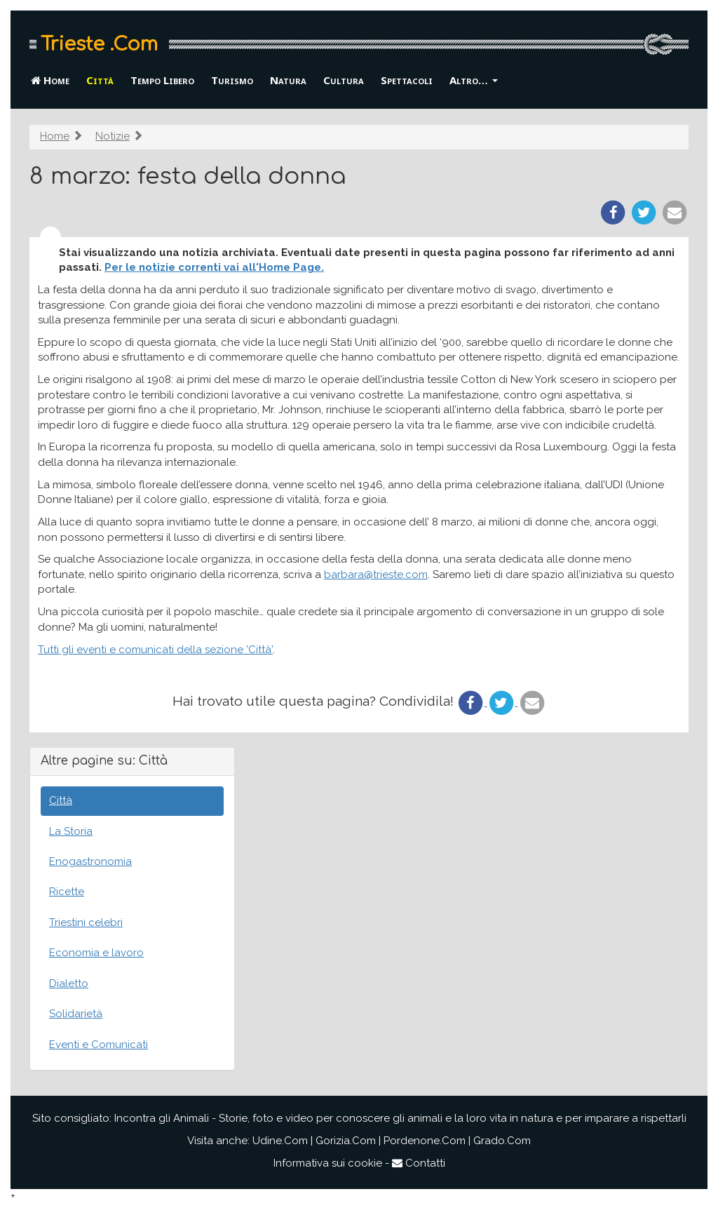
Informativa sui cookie (327, 1163)
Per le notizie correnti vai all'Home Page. (214, 267)
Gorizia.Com (346, 1140)
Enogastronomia (90, 861)
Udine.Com (280, 1140)
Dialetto (68, 983)
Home (50, 80)
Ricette (66, 891)
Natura (288, 80)
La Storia (71, 831)
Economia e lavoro (96, 952)
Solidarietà (75, 1013)
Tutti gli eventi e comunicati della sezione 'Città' (155, 649)
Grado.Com (502, 1140)
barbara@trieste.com (376, 574)
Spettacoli (407, 80)
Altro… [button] (473, 80)
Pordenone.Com (425, 1140)
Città (100, 80)
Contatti (418, 1163)
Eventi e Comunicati (98, 1044)
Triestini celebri (86, 922)
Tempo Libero (162, 80)
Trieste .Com (99, 44)
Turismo (232, 80)
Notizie (112, 136)
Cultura (343, 80)
